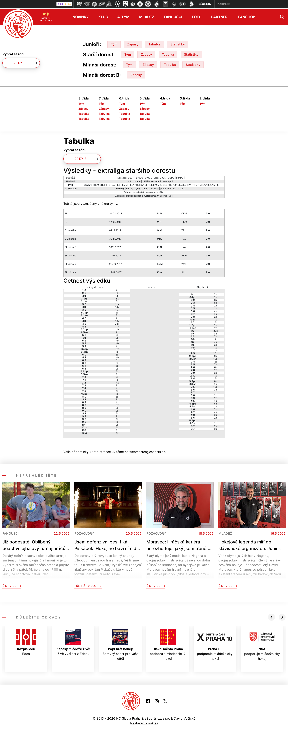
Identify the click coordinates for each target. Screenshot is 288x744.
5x (117, 300)
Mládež (146, 16)
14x (117, 306)
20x (215, 329)
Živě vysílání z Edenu (73, 641)
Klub (103, 16)
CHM (102, 184)
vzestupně (168, 180)
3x (117, 297)
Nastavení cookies (144, 722)
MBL (160, 184)
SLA (180, 184)
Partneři (220, 16)
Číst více (11, 585)
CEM (96, 184)
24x (117, 322)
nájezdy (155, 188)
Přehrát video (88, 585)
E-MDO (148, 177)
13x (117, 320)
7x (117, 317)
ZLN (211, 184)
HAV (113, 184)
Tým (114, 43)
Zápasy (132, 43)
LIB (151, 184)
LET (147, 184)
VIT (197, 184)
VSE (202, 184)
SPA (189, 184)
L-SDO (171, 177)
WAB (206, 184)
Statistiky (177, 43)
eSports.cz (153, 718)
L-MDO (179, 177)
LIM (155, 184)
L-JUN (163, 177)
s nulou (181, 188)
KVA (142, 184)
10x (117, 356)
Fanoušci (173, 16)
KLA (132, 184)
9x (215, 355)
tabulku (137, 191)
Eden (26, 641)
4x (117, 289)
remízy (129, 188)
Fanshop (246, 16)
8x (117, 292)
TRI (193, 184)
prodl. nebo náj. (168, 188)
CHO (107, 184)
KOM (137, 184)
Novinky (81, 16)
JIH (128, 184)
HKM (123, 184)
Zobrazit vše (166, 195)
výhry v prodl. (142, 188)
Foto (197, 16)
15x (117, 308)
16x (117, 339)
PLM (175, 184)
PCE (170, 184)
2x (117, 331)
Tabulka (154, 43)
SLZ (184, 184)
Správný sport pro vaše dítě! (120, 644)
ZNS (216, 184)
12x (117, 294)
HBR (118, 184)
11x (117, 303)
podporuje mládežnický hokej (167, 644)
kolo (130, 180)
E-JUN (131, 177)
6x (117, 311)
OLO (165, 184)
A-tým (123, 16)
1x (117, 350)
